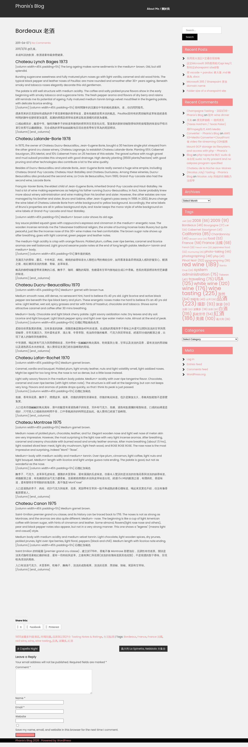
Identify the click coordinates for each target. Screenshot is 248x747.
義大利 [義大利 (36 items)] (223, 319)
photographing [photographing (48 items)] (197, 256)
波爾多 (63, 641)
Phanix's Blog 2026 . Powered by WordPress (43, 745)
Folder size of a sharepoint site (206, 91)
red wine (21, 641)
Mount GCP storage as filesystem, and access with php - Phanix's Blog (208, 151)
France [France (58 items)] (192, 242)
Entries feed (194, 364)
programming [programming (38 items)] (217, 260)
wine (31, 641)
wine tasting (43, 641)
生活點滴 (109, 637)
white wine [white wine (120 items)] (211, 283)
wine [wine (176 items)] (195, 288)
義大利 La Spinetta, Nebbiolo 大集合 (143, 649)
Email (20, 712)
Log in (190, 359)
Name (20, 702)
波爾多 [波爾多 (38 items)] (200, 309)
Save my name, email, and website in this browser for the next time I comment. (67, 734)
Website (21, 721)
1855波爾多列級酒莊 (28, 637)
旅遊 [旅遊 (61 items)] (223, 304)
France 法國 (155, 637)
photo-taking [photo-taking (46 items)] (217, 251)
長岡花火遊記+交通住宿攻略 (203, 58)
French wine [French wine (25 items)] (203, 247)
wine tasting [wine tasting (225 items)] (201, 290)
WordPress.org (196, 374)
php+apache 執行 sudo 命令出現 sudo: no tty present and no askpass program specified (209, 159)
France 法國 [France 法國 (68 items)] (216, 242)
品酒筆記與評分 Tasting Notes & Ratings (77, 637)
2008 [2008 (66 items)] (201, 220)
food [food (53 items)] (215, 238)
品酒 (54, 641)
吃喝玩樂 (46, 637)
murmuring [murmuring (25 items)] (196, 252)
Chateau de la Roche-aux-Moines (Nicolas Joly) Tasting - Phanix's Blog (209, 172)
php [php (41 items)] (218, 256)
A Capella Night (27, 649)
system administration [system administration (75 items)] (200, 272)
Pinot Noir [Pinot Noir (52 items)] (193, 260)
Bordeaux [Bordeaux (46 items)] (192, 225)
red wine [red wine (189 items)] (200, 264)
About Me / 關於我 (158, 9)
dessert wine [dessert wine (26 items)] (198, 238)
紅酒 (70, 641)
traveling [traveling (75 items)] (201, 279)
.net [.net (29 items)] (187, 221)
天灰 (189, 120)
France (141, 637)
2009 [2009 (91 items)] (219, 220)
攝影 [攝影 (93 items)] (206, 304)
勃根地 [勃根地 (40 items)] (198, 299)
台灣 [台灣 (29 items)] (211, 299)
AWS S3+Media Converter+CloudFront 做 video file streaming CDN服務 (208, 137)
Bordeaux (130, 637)
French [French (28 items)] (188, 247)
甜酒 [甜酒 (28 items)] (213, 309)
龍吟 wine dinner (218, 115)
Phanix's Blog (30, 6)
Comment (23, 667)
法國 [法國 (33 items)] (187, 309)
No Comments (41, 43)
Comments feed (197, 369)
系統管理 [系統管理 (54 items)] (202, 314)
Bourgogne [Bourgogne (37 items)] (214, 225)
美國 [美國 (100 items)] (205, 319)
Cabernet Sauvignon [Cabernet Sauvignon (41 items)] (205, 229)
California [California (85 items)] (196, 234)
